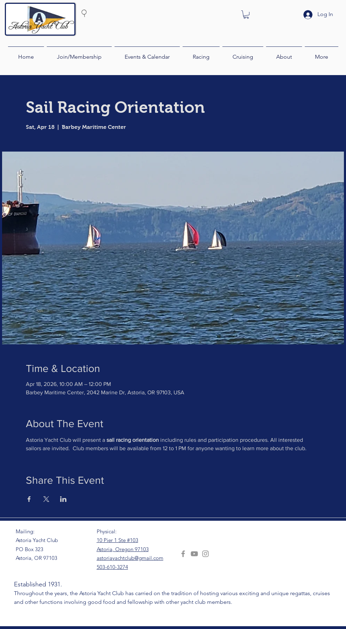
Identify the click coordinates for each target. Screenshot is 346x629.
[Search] (97, 13)
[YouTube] (194, 553)
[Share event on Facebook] (29, 499)
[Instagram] (205, 553)
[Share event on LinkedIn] (63, 499)
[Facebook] (183, 553)
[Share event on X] (46, 499)
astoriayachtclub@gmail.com (130, 558)
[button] (246, 14)
